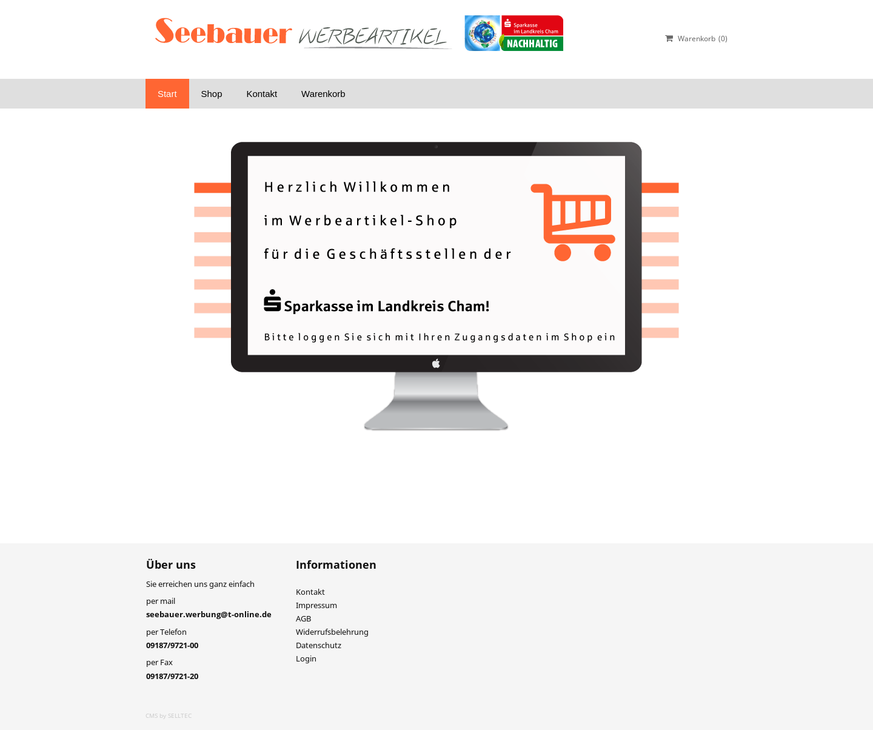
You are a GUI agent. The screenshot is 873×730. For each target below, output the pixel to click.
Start (167, 94)
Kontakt (261, 94)
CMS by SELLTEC (169, 715)
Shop (211, 94)
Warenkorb (323, 94)
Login (306, 658)
